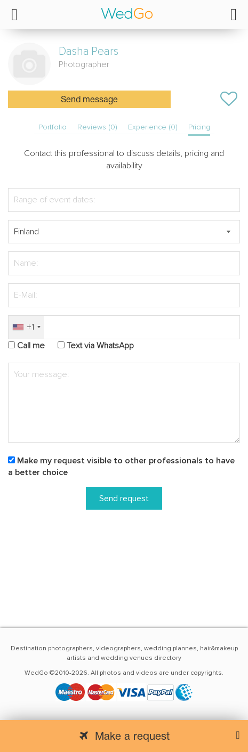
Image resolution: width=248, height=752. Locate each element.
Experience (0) (153, 127)
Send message (89, 100)
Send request (124, 498)
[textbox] (124, 232)
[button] (228, 232)
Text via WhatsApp (100, 345)
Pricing (199, 127)
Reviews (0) (97, 127)
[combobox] (26, 327)
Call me (31, 345)
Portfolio (52, 127)
